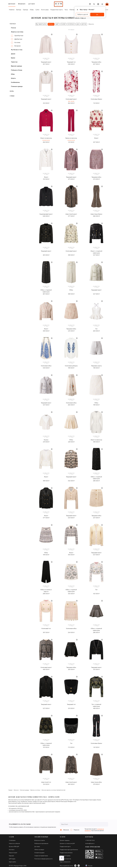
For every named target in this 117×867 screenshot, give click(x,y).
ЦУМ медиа (12, 858)
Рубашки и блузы (16, 70)
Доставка (37, 846)
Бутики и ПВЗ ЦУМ (14, 846)
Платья (13, 27)
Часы (66, 9)
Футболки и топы (16, 49)
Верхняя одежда (16, 66)
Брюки (13, 58)
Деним (13, 53)
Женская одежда (24, 790)
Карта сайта (12, 861)
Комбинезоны (15, 82)
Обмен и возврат (39, 849)
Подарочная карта (65, 846)
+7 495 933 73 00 (90, 840)
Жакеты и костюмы (35, 790)
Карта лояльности (65, 861)
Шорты (13, 78)
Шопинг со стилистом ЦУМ (67, 843)
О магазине (12, 840)
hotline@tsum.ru (89, 843)
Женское (16, 790)
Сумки (37, 9)
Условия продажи (39, 852)
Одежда (25, 9)
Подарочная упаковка (66, 852)
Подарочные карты (56, 9)
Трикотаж (14, 62)
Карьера (11, 855)
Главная (10, 790)
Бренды (18, 9)
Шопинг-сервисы (64, 840)
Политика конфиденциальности (43, 858)
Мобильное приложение (41, 843)
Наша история (13, 852)
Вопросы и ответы (39, 840)
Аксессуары (45, 9)
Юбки (13, 74)
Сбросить (91, 24)
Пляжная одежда (17, 86)
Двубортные (18, 39)
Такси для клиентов (65, 858)
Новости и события (14, 843)
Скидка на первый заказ (41, 855)
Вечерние (17, 46)
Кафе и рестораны (65, 855)
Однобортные (18, 35)
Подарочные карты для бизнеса (69, 849)
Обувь (32, 9)
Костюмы (17, 42)
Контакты (11, 849)
